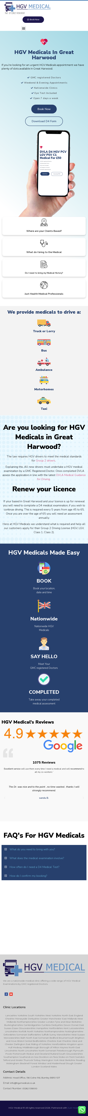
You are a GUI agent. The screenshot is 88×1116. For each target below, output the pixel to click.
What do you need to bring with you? (32, 849)
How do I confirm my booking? (28, 876)
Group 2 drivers (45, 460)
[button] (23, 28)
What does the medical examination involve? (37, 858)
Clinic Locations (14, 1007)
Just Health (74, 1107)
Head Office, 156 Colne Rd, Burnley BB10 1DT (36, 1077)
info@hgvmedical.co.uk (22, 1083)
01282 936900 (29, 1088)
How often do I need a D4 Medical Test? (34, 867)
